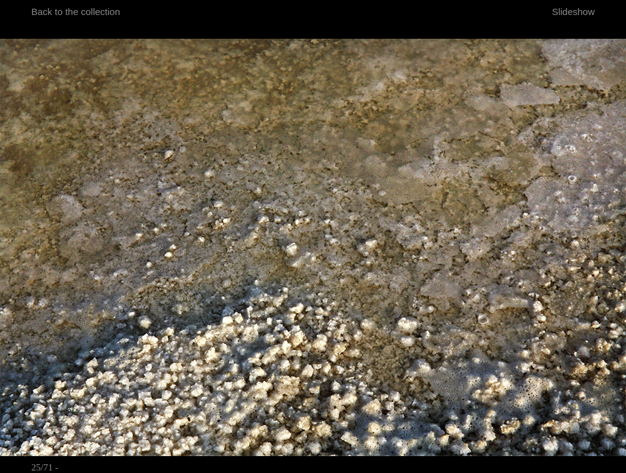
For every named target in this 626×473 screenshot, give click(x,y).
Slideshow (573, 11)
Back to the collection (75, 11)
